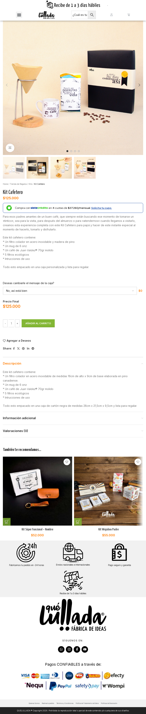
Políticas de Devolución (109, 703)
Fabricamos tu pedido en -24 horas (26, 565)
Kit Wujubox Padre (108, 529)
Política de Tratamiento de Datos (87, 703)
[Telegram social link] (32, 348)
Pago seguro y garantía (119, 565)
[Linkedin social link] (28, 348)
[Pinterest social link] (23, 348)
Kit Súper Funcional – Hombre (37, 529)
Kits (30, 184)
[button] (19, 15)
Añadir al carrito (38, 323)
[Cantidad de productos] (11, 323)
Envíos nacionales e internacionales (73, 564)
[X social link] (18, 348)
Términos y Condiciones (64, 703)
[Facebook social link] (14, 348)
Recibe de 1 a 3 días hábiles (73, 593)
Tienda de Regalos (18, 184)
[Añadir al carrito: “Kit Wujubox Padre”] (78, 522)
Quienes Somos (34, 703)
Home (5, 184)
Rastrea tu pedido (48, 703)
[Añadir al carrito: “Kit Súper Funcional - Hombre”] (7, 522)
